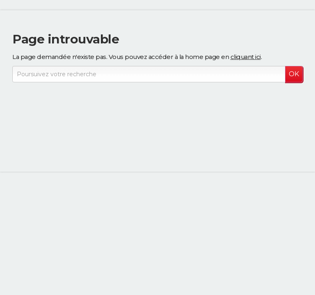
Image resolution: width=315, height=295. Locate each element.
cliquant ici (246, 57)
